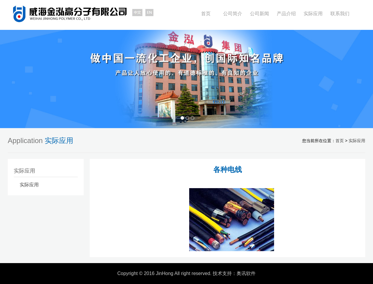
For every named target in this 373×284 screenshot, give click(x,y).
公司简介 (232, 13)
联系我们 (339, 13)
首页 (206, 13)
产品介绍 (286, 13)
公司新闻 (259, 13)
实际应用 (313, 13)
